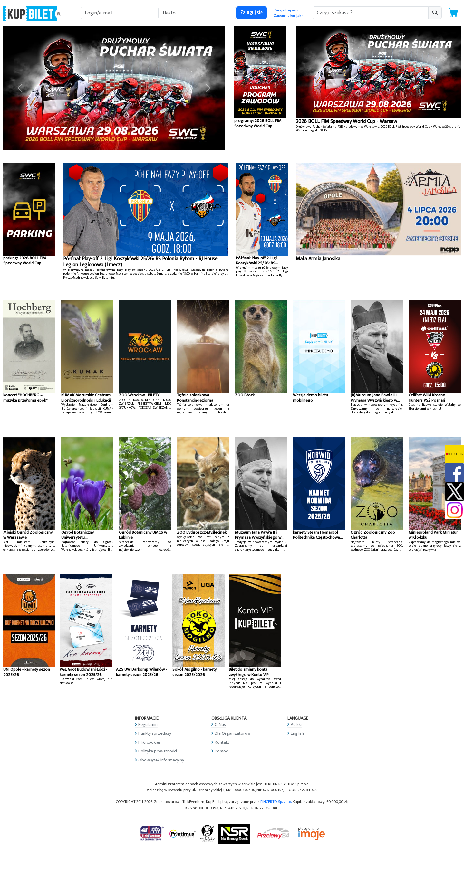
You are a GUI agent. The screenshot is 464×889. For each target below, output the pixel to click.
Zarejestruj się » (286, 10)
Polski (296, 724)
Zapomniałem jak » (288, 16)
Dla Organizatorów (233, 733)
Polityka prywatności (157, 751)
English (297, 733)
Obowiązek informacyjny (161, 760)
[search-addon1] (371, 12)
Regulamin (148, 724)
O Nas (220, 724)
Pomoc (221, 751)
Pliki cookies (149, 742)
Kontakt (222, 742)
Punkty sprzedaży (154, 733)
